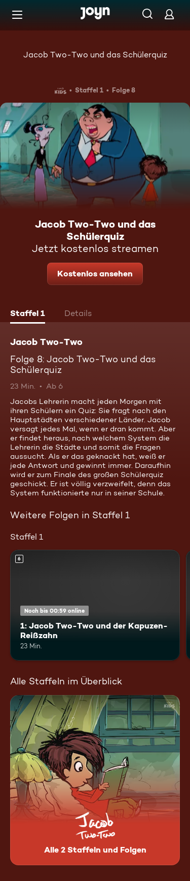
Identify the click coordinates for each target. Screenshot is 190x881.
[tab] (27, 314)
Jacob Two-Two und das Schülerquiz (95, 54)
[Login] (169, 14)
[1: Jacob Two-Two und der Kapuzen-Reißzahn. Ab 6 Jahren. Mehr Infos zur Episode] (95, 605)
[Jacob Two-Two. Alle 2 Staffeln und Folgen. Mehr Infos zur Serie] (95, 780)
